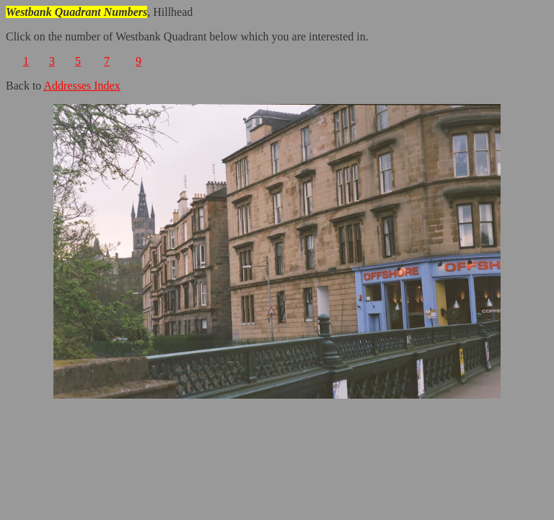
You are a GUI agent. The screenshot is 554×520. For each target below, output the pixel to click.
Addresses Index (81, 85)
